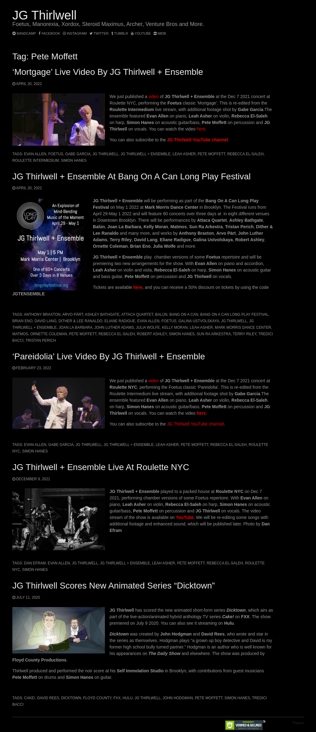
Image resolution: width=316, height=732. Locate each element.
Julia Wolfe (148, 327)
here (201, 128)
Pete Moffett (211, 154)
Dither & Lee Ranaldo (80, 321)
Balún (161, 314)
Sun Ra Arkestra (214, 334)
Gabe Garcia (77, 154)
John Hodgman (178, 698)
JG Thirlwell (44, 15)
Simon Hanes (73, 160)
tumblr (120, 33)
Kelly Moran (175, 327)
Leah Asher (184, 154)
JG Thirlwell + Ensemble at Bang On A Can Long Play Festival (131, 176)
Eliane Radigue (119, 321)
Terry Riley (244, 334)
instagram (75, 33)
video (153, 96)
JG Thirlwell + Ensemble (146, 154)
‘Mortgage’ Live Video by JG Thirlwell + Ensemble (107, 72)
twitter (99, 33)
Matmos (20, 334)
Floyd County (97, 698)
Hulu (127, 698)
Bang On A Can (183, 314)
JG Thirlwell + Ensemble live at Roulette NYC (100, 467)
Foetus (55, 154)
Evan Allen (35, 154)
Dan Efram (35, 563)
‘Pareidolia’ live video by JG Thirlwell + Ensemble (108, 356)
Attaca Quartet (137, 314)
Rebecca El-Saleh (245, 154)
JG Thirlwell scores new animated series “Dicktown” (113, 585)
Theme (298, 723)
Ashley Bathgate (102, 314)
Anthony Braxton (42, 314)
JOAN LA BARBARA (75, 327)
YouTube (141, 33)
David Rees (48, 698)
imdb (160, 33)
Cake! (29, 698)
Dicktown (71, 698)
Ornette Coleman (48, 334)
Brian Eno (22, 321)
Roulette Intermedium (35, 160)
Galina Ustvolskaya (198, 321)
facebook (49, 33)
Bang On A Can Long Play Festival (234, 314)
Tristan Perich (41, 340)
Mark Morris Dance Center (243, 327)
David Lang (45, 321)
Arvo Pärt (72, 314)
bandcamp (24, 33)
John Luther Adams (114, 327)
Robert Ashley (152, 334)
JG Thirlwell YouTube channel (197, 139)
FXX (117, 698)
